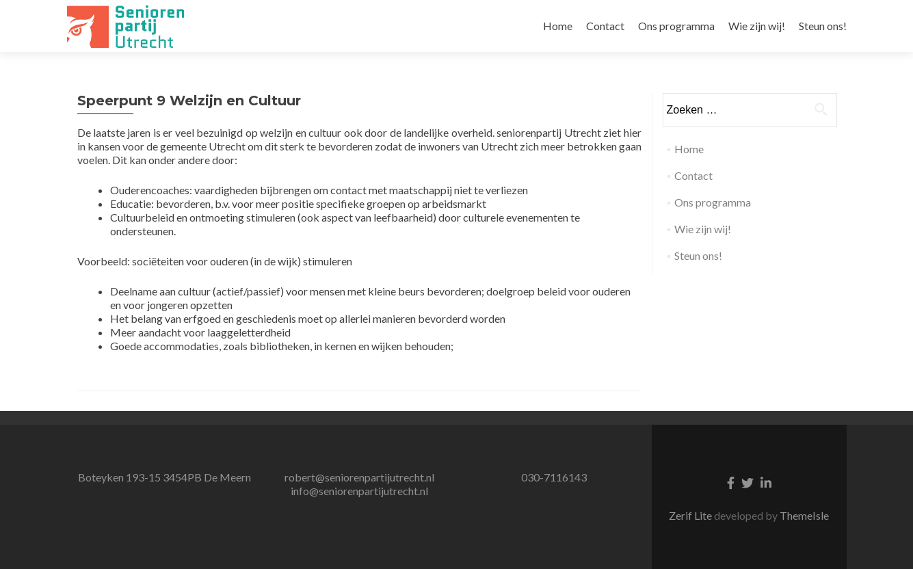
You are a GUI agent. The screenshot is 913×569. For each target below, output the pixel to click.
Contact (605, 25)
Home (557, 25)
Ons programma (676, 25)
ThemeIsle (804, 515)
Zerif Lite (691, 515)
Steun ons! (823, 25)
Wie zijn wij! (756, 25)
